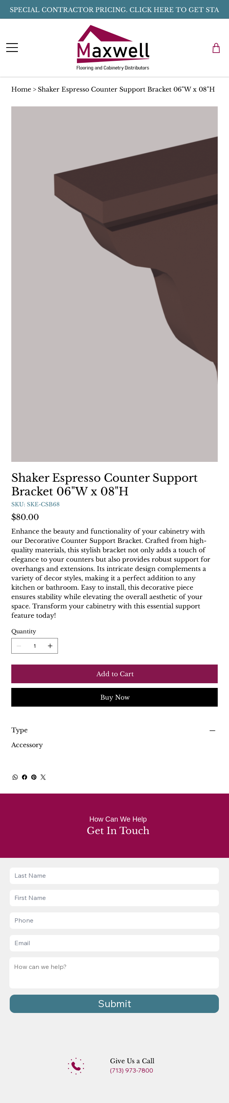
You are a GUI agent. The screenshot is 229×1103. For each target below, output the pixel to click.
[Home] (21, 89)
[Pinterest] (34, 777)
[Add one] (50, 646)
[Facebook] (24, 777)
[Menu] (12, 47)
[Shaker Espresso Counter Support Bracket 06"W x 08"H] (126, 89)
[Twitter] (43, 777)
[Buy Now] (114, 697)
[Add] (76, 1066)
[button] (216, 48)
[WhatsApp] (15, 777)
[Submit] (114, 1004)
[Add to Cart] (114, 674)
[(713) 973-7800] (137, 1070)
